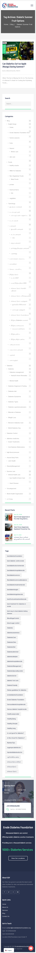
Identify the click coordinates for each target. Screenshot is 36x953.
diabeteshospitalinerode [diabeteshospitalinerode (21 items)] (14, 661)
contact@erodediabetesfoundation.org (18, 928)
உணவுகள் (13, 226)
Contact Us (5, 916)
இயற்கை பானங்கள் (16, 207)
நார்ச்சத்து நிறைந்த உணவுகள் (20, 248)
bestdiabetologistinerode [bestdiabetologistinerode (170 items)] (15, 594)
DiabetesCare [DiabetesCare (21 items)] (11, 637)
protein (12, 184)
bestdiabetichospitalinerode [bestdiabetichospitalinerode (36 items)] (16, 570)
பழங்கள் (12, 355)
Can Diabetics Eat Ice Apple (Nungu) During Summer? (14, 65)
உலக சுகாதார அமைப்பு (17, 259)
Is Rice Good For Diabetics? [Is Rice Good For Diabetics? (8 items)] (16, 738)
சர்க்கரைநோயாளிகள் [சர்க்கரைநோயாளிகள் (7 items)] (14, 762)
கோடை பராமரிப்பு (15, 269)
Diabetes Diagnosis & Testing (17, 386)
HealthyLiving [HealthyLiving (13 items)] (11, 728)
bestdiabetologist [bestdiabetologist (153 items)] (12, 589)
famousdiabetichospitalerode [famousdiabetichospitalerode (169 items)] (16, 704)
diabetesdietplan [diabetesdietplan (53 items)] (12, 656)
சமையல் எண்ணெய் (18, 329)
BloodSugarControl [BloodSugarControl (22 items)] (13, 618)
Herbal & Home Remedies (19, 375)
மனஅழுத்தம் (14, 360)
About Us (5, 907)
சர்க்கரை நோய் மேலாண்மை (20, 315)
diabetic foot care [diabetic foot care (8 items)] (12, 680)
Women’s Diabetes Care (15, 423)
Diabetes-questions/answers (17, 407)
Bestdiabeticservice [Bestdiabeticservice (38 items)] (13, 575)
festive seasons (15, 138)
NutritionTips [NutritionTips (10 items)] (11, 743)
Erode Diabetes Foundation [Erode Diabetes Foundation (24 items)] (15, 700)
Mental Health (14, 381)
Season (12, 148)
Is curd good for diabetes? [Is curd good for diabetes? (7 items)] (15, 733)
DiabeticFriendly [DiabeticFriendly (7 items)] (12, 685)
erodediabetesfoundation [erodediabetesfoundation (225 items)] (15, 695)
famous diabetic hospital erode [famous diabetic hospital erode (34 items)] (17, 709)
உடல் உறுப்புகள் (15, 212)
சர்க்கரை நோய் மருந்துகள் (19, 301)
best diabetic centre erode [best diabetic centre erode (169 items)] (15, 561)
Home (6, 24)
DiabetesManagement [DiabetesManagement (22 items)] (14, 666)
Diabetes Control (12, 433)
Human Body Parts (12, 457)
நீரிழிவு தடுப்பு (15, 334)
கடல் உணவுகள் (16, 234)
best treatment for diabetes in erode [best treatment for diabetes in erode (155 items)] (16, 605)
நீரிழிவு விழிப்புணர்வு (17, 339)
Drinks (11, 127)
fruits (18, 71)
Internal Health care (14, 475)
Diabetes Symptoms (14, 396)
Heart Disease (14, 483)
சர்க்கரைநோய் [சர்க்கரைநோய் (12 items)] (11, 767)
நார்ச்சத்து (10, 499)
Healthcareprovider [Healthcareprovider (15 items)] (13, 714)
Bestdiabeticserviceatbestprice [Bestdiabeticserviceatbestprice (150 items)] (17, 580)
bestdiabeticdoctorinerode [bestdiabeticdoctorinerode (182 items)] (15, 565)
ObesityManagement (13, 466)
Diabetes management (17, 372)
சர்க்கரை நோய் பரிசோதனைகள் (21, 296)
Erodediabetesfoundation (23, 946)
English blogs (10, 71)
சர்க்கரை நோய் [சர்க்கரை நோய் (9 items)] (12, 771)
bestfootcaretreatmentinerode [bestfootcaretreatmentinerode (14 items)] (16, 599)
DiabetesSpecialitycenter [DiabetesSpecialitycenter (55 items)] (15, 671)
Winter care (14, 152)
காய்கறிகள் (13, 264)
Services (5, 910)
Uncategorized (11, 488)
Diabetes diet (12, 391)
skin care (12, 157)
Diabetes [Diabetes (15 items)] (10, 628)
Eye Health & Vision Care (17, 478)
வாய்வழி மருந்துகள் (18, 310)
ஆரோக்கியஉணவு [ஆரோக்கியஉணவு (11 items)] (13, 757)
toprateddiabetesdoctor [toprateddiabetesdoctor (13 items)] (14, 752)
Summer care (11, 471)
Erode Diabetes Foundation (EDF (20, 132)
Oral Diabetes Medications (16, 447)
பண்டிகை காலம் (15, 344)
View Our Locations (18, 858)
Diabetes (9, 365)
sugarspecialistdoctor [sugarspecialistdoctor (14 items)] (14, 747)
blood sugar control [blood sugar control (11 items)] (13, 623)
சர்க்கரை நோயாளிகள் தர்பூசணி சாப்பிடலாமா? (22, 538)
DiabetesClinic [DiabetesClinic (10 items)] (11, 642)
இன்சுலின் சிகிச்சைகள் (19, 304)
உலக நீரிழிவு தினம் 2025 (18, 283)
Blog (4, 71)
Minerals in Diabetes (14, 412)
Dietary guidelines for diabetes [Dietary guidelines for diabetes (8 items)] (16, 690)
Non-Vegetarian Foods (17, 176)
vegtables (13, 198)
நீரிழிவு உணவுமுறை (17, 325)
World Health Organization (15, 494)
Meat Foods (14, 179)
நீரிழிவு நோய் (14, 274)
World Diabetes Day (14, 428)
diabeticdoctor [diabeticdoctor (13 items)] (11, 676)
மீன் (13, 238)
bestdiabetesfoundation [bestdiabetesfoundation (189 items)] (14, 556)
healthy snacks (14, 165)
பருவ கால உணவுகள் (16, 350)
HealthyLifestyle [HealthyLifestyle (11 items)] (12, 723)
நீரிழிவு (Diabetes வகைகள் (19, 320)
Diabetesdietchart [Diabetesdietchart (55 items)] (12, 652)
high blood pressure (13, 452)
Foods (10, 162)
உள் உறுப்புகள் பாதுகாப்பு (19, 215)
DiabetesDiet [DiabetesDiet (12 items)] (11, 647)
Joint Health (12, 461)
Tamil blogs (11, 203)
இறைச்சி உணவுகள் (17, 229)
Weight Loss (12, 417)
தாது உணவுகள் (16, 243)
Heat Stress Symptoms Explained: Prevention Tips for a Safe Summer (22, 528)
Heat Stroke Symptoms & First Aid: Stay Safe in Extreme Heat (22, 518)
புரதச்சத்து (14, 253)
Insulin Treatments (14, 442)
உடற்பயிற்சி (15, 278)
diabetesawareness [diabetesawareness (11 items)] (13, 632)
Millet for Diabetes (15, 171)
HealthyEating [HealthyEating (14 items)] (11, 719)
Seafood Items (14, 190)
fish (12, 193)
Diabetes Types (13, 402)
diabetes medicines (13, 438)
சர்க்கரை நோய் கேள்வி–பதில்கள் (18, 289)
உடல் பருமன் (14, 221)
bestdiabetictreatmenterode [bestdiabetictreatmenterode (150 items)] (16, 585)
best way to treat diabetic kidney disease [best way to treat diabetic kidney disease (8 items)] (17, 612)
